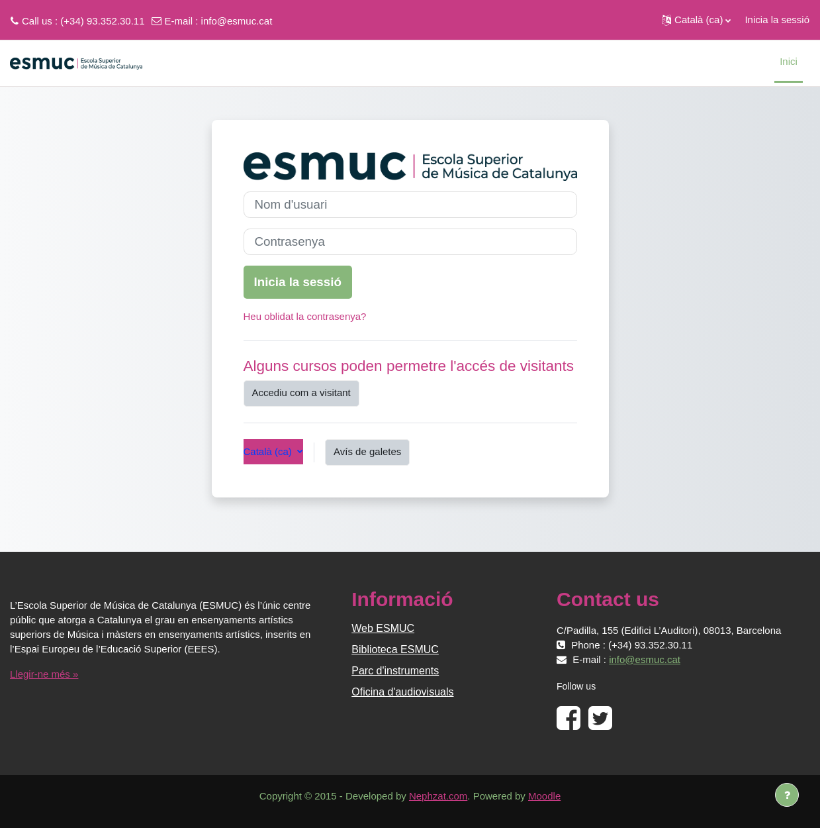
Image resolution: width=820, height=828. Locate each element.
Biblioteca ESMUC (395, 649)
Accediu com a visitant (301, 392)
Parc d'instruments (395, 670)
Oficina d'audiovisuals (402, 692)
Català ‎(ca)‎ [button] (269, 451)
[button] (696, 20)
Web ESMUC (382, 628)
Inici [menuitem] (788, 61)
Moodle (544, 796)
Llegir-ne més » (44, 674)
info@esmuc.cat (237, 20)
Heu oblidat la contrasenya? (305, 316)
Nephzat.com (438, 796)
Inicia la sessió (777, 19)
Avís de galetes (367, 451)
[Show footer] (787, 795)
